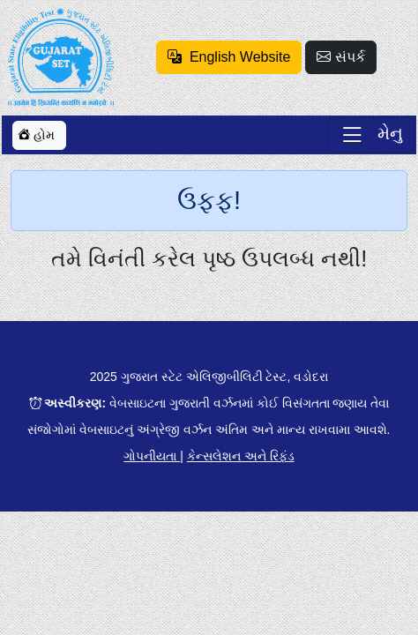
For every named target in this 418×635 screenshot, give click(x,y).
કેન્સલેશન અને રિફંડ (241, 456)
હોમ (36, 135)
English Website (229, 56)
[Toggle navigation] (370, 135)
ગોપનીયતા (151, 456)
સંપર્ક (340, 56)
